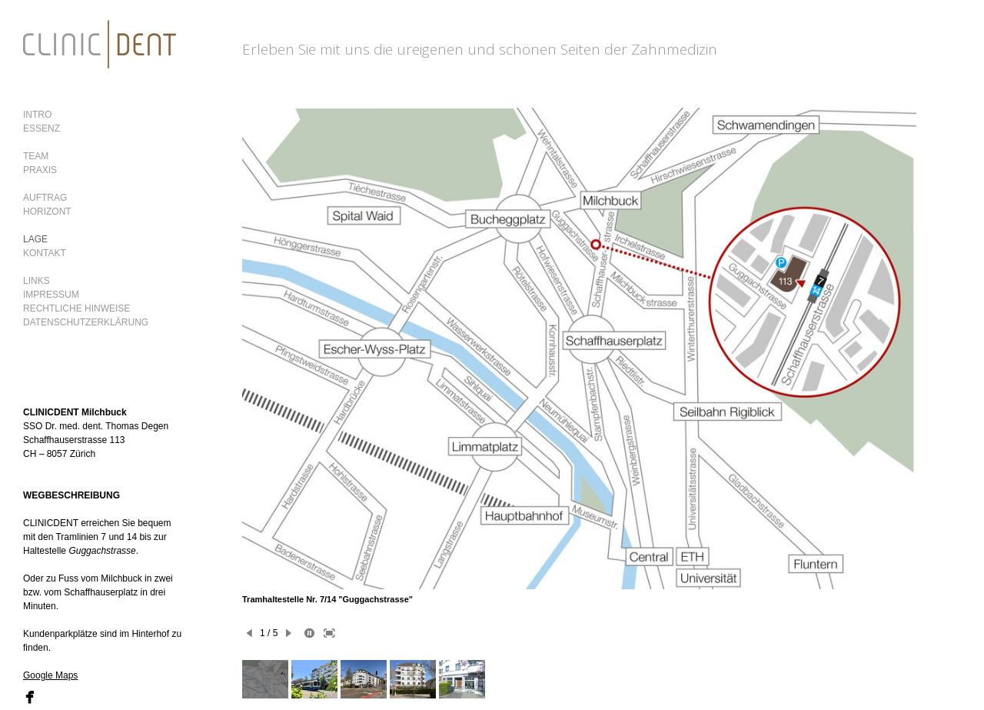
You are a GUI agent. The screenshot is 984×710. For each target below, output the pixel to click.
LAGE (35, 239)
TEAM (35, 156)
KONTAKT (44, 253)
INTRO (37, 114)
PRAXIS (40, 170)
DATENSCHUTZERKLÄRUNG (85, 322)
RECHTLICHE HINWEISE (76, 308)
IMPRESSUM (51, 294)
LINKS (36, 280)
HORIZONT (47, 211)
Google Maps (50, 675)
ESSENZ (41, 128)
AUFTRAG (45, 197)
